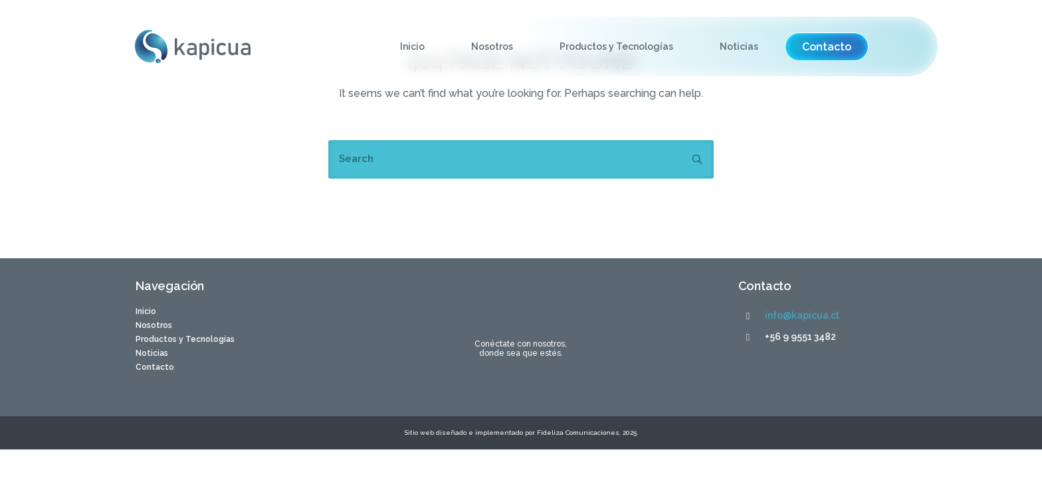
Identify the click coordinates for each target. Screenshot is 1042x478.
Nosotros (491, 46)
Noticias (738, 46)
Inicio (411, 46)
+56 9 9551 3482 (800, 336)
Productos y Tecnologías (616, 46)
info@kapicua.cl (802, 315)
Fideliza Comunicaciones (577, 432)
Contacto (155, 367)
